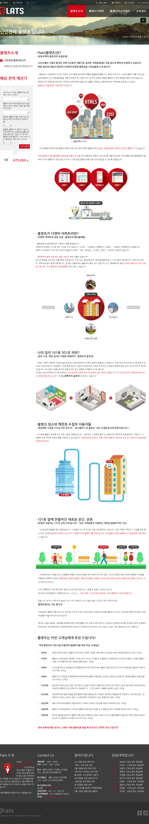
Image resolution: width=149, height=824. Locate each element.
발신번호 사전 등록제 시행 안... (87, 775)
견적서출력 (24, 146)
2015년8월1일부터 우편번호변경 (88, 788)
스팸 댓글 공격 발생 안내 (84, 782)
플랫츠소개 (76, 11)
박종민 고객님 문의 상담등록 (131, 768)
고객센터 (141, 11)
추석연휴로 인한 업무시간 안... (87, 778)
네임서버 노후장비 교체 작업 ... (87, 772)
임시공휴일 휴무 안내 (83, 785)
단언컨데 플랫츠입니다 (15, 60)
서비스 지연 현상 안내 (83, 765)
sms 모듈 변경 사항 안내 (84, 762)
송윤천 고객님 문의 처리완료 (131, 785)
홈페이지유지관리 (120, 11)
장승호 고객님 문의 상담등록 (131, 762)
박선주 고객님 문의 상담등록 (131, 778)
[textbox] (44, 3)
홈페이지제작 (96, 11)
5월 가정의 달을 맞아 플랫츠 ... (87, 791)
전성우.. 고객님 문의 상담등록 (131, 765)
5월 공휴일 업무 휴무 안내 (85, 768)
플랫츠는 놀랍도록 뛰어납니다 (18, 66)
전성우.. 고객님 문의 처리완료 (131, 782)
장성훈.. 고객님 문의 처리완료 (131, 788)
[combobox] (16, 99)
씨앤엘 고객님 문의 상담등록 (131, 775)
